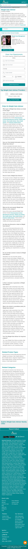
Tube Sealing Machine (14, 443)
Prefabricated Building (17, 456)
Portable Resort (12, 453)
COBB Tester (21, 466)
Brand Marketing (19, 522)
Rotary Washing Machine (7, 463)
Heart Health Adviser (7, 359)
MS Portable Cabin (20, 453)
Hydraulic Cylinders (20, 460)
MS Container (14, 454)
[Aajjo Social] (16, 436)
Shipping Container (6, 459)
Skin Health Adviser (11, 121)
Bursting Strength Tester (7, 467)
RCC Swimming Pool (14, 484)
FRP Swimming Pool (16, 483)
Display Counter (10, 447)
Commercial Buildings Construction (10, 394)
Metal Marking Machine (10, 470)
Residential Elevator (6, 448)
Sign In (24, 2)
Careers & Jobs (15, 502)
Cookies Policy (5, 516)
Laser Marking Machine (17, 440)
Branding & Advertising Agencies (11, 386)
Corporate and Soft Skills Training (17, 397)
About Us (4, 500)
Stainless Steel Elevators (10, 450)
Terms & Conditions (6, 517)
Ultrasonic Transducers (18, 474)
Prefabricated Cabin (22, 454)
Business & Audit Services (19, 384)
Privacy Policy (5, 519)
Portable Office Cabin (6, 456)
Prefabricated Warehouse (7, 457)
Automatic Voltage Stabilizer (8, 464)
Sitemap (3, 502)
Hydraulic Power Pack (6, 461)
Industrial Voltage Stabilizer (19, 463)
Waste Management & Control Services (11, 407)
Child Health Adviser (11, 361)
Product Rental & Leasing (8, 402)
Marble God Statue (20, 470)
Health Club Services (7, 7)
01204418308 (5, 532)
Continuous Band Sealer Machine (9, 476)
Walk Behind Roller (21, 441)
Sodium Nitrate (15, 491)
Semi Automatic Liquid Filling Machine (18, 477)
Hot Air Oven (4, 460)
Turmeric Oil (9, 493)
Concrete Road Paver (6, 491)
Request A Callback (14, 429)
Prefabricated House (17, 457)
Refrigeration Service (18, 371)
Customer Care (5, 504)
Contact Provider (14, 99)
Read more (23, 24)
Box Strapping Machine (10, 446)
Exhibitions (4, 508)
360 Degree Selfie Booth (17, 490)
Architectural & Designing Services (15, 401)
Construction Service (7, 409)
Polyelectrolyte (9, 494)
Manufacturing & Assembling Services (11, 389)
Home (2, 7)
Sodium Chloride (15, 493)
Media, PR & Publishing (13, 414)
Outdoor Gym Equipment (14, 486)
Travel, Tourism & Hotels (9, 399)
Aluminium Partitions (13, 444)
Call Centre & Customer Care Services (11, 370)
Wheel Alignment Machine (19, 480)
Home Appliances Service (13, 374)
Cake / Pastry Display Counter (12, 469)
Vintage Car (17, 487)
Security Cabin (19, 450)
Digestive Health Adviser (15, 122)
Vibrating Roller (5, 443)
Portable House (5, 451)
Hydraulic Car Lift (14, 448)
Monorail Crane (14, 466)
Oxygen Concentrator (17, 489)
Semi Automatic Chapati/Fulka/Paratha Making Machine (13, 481)
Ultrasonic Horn (9, 473)
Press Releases (15, 500)
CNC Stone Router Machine (18, 461)
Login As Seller (18, 527)
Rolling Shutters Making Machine (14, 479)
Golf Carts (11, 487)
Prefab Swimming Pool (7, 483)
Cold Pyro (9, 490)
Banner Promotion (19, 521)
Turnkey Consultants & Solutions (17, 381)
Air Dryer (4, 479)
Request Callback (8, 50)
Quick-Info (4, 507)
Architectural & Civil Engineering (14, 388)
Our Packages (18, 519)
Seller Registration (19, 516)
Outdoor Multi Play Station (10, 441)
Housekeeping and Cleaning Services (11, 415)
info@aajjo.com (5, 536)
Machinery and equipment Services (15, 406)
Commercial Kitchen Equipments (12, 471)
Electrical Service (16, 376)
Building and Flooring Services (14, 392)
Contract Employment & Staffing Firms (11, 383)
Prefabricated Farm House (14, 451)
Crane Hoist (7, 466)
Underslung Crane (18, 464)
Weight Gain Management (18, 36)
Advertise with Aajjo (19, 517)
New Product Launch (20, 524)
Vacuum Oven (22, 459)
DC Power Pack (11, 460)
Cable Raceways (17, 473)
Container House (14, 459)
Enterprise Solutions (19, 526)
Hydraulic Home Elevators (19, 447)
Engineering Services (7, 378)
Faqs (3, 510)
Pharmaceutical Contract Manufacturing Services (14, 354)
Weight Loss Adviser (20, 214)
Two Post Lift (10, 480)
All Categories (15, 504)
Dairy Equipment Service (8, 373)
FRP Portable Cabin (6, 454)
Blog (3, 505)
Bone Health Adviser (18, 216)
